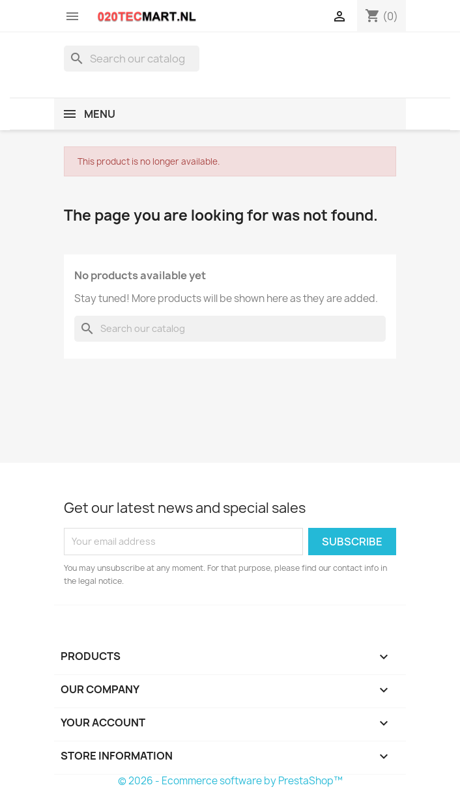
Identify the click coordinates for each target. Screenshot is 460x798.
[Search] (131, 59)
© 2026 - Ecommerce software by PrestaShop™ (230, 781)
